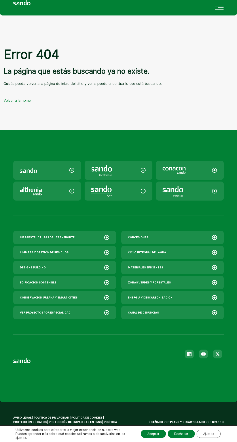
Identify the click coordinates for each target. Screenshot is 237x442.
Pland (174, 422)
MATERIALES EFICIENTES (172, 267)
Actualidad (94, 6)
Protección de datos (30, 422)
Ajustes (208, 434)
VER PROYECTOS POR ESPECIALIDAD (64, 312)
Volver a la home (17, 100)
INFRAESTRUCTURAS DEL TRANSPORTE (64, 237)
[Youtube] (203, 354)
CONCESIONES (172, 237)
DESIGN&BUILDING (64, 267)
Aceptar (153, 434)
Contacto (126, 6)
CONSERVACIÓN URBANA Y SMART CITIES (64, 297)
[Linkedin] (189, 354)
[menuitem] (51, 25)
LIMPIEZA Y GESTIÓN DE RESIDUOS (64, 252)
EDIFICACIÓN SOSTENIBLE (64, 282)
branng (218, 422)
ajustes (20, 438)
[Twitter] (217, 354)
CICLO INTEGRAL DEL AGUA (172, 252)
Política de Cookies (87, 417)
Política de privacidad (52, 417)
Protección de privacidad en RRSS (75, 422)
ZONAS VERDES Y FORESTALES (172, 282)
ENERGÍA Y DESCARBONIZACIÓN (172, 297)
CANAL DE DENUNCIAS (172, 312)
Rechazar (181, 434)
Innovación (62, 6)
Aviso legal (22, 417)
